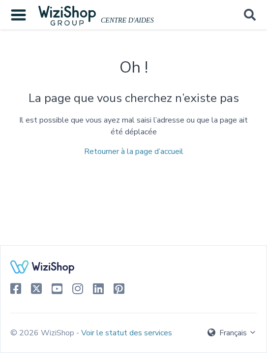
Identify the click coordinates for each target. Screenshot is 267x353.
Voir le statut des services (126, 333)
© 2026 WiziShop (43, 333)
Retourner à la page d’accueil (133, 151)
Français (232, 333)
